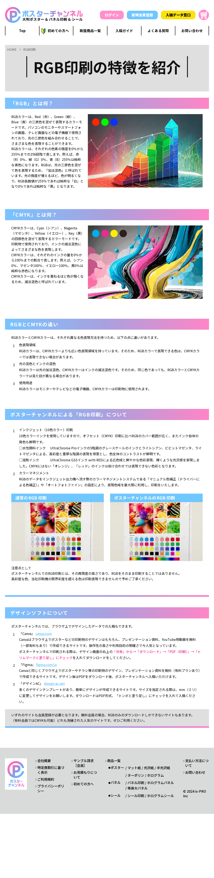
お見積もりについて (85, 839)
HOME (12, 113)
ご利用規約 (45, 843)
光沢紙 (149, 832)
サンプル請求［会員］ (84, 827)
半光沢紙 (163, 832)
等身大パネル (137, 852)
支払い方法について (197, 827)
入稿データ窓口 (178, 14)
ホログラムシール (160, 859)
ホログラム (155, 839)
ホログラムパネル (160, 846)
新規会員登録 (142, 14)
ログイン (112, 14)
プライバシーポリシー (50, 852)
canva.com (44, 697)
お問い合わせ (195, 836)
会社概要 (44, 824)
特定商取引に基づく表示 (50, 834)
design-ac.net (54, 747)
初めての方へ (84, 848)
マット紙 (134, 832)
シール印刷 (135, 859)
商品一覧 (114, 824)
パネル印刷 (135, 846)
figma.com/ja (46, 728)
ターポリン (135, 839)
